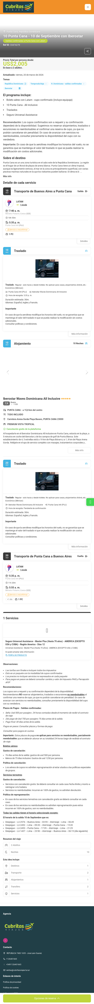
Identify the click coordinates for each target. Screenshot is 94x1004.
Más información (80, 334)
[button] (88, 7)
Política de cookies (11, 988)
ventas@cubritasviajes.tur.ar (18, 970)
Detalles (84, 241)
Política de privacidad (12, 982)
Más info (7, 176)
